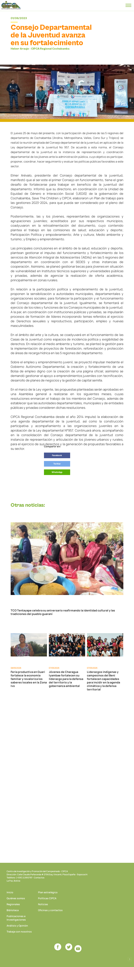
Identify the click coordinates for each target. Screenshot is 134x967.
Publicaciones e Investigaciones (16, 917)
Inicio (10, 892)
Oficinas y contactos (50, 910)
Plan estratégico (48, 892)
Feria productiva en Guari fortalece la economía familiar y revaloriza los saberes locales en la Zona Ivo (29, 679)
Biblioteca (13, 910)
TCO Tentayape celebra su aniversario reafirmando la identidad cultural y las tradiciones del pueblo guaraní (63, 612)
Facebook (57, 455)
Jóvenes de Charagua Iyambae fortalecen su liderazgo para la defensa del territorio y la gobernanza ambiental (66, 679)
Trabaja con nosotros (19, 931)
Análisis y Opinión (17, 925)
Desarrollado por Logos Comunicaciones (129, 959)
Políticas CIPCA (47, 898)
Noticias (43, 904)
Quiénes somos (16, 898)
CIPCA (11, 5)
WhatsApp (57, 472)
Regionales (13, 904)
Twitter (57, 463)
